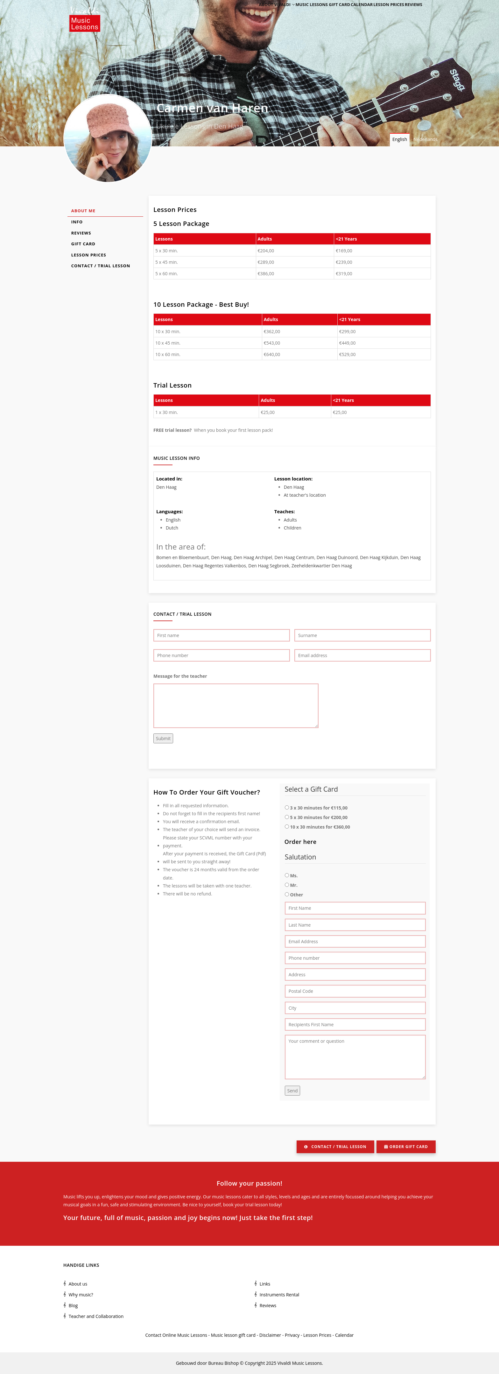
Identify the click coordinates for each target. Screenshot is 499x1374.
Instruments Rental (279, 1295)
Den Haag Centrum (294, 557)
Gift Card (83, 244)
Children (292, 528)
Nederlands (425, 139)
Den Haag (166, 487)
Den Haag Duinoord (337, 557)
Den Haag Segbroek (268, 566)
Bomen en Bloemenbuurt (182, 557)
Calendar (350, 13)
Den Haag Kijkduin (379, 557)
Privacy (292, 1335)
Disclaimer (270, 1335)
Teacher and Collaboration (96, 1316)
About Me (83, 211)
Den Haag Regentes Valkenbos (214, 566)
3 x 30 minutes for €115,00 (319, 808)
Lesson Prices (381, 13)
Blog (73, 1305)
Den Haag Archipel (253, 557)
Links (265, 1284)
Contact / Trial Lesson (100, 266)
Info (77, 222)
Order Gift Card (406, 1146)
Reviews (411, 13)
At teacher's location (305, 495)
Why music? (81, 1295)
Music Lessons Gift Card (307, 13)
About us (78, 1284)
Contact (153, 1335)
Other (296, 895)
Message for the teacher (180, 676)
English (399, 139)
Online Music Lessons (184, 1335)
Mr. (294, 885)
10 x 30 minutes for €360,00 (320, 827)
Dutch (172, 528)
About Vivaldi (258, 13)
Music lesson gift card (233, 1335)
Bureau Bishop (223, 1363)
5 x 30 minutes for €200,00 (319, 817)
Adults (290, 520)
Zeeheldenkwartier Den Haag (322, 566)
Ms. (294, 876)
